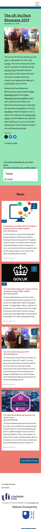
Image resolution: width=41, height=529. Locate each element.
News (15, 143)
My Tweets (8, 179)
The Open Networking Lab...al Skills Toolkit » (20, 168)
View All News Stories (29, 461)
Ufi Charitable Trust (32, 503)
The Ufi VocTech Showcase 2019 (16, 352)
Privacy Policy (5, 487)
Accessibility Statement (8, 484)
